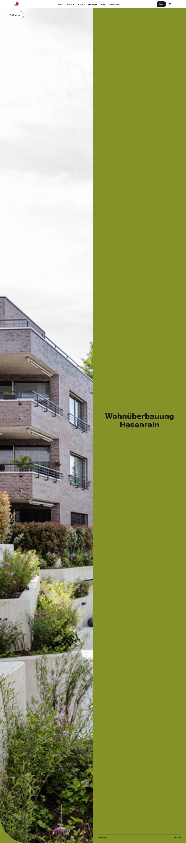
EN (170, 4)
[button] (70, 4)
